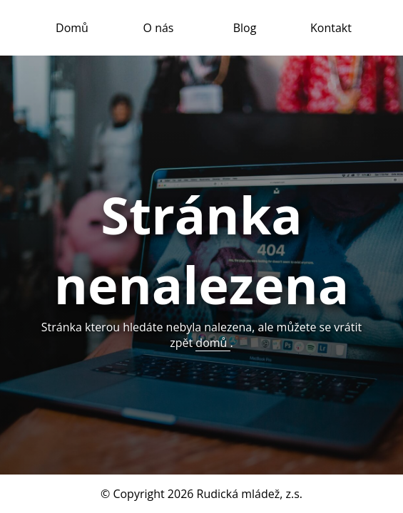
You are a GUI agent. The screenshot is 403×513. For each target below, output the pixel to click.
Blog (245, 28)
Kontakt (331, 28)
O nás (158, 28)
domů (212, 343)
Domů (72, 28)
